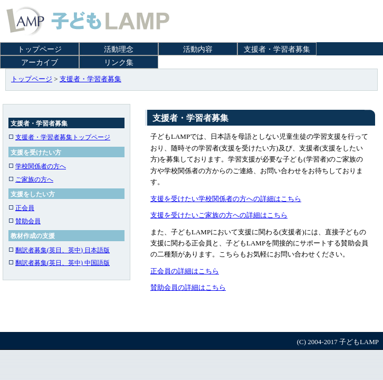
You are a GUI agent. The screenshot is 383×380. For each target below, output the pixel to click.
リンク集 (118, 62)
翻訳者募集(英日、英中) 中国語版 (59, 263)
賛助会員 (24, 221)
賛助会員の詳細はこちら (188, 287)
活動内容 (198, 49)
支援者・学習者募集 (277, 49)
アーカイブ (39, 62)
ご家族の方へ (30, 179)
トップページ (39, 49)
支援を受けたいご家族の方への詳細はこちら (219, 215)
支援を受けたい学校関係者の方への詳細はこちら (225, 199)
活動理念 (118, 49)
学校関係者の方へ (37, 166)
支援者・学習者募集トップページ (59, 137)
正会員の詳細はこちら (184, 271)
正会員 (21, 208)
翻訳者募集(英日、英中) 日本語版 (59, 250)
